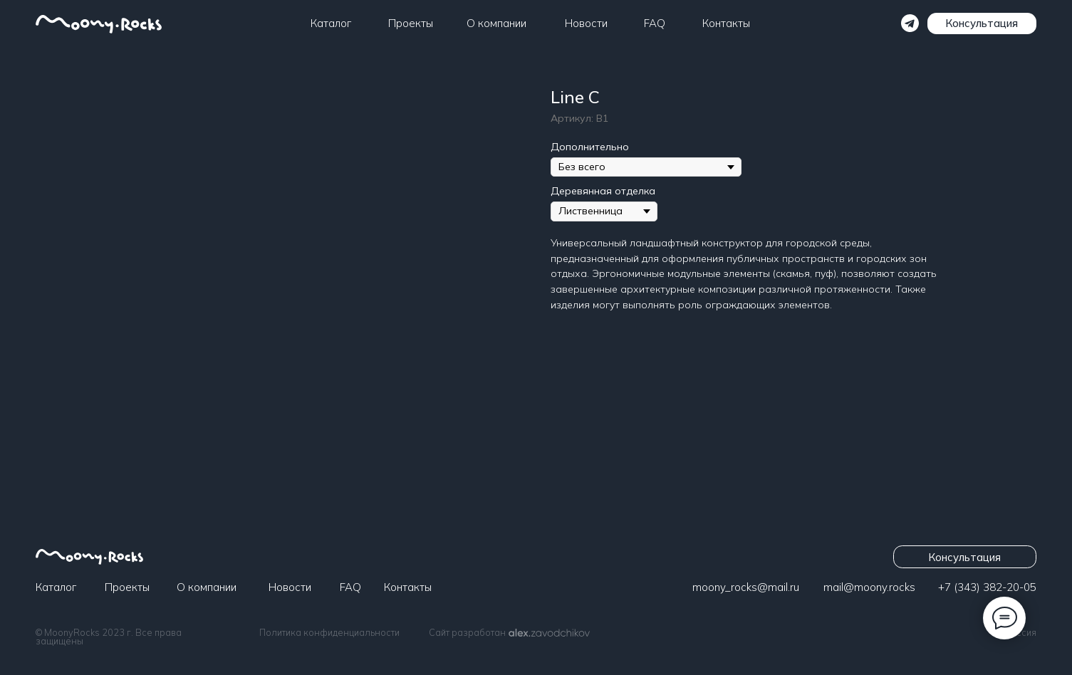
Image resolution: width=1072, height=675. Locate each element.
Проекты (410, 23)
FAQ (654, 23)
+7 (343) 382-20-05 (987, 587)
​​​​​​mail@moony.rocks (869, 587)
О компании (496, 23)
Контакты (726, 23)
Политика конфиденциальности (329, 632)
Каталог (331, 23)
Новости (586, 23)
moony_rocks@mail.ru (745, 587)
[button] (981, 23)
